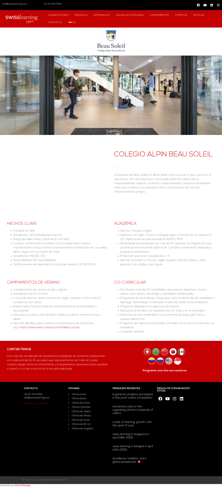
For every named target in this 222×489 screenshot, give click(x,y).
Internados (102, 15)
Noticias (198, 15)
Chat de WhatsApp (22, 485)
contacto (55, 22)
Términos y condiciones (36, 403)
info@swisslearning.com (14, 4)
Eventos (181, 15)
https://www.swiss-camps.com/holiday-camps (50, 327)
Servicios (81, 15)
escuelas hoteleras (130, 15)
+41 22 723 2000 (52, 4)
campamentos (159, 15)
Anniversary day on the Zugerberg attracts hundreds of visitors (133, 410)
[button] (3, 96)
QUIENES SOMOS (58, 15)
